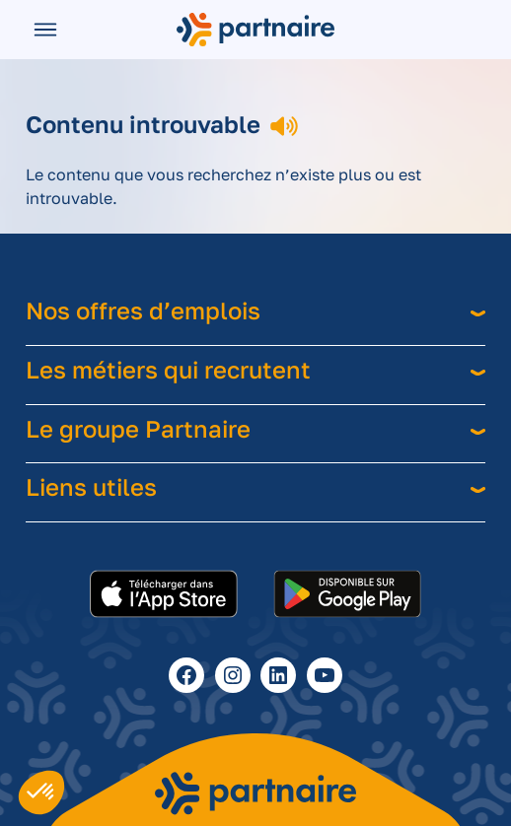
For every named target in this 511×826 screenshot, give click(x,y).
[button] (41, 792)
